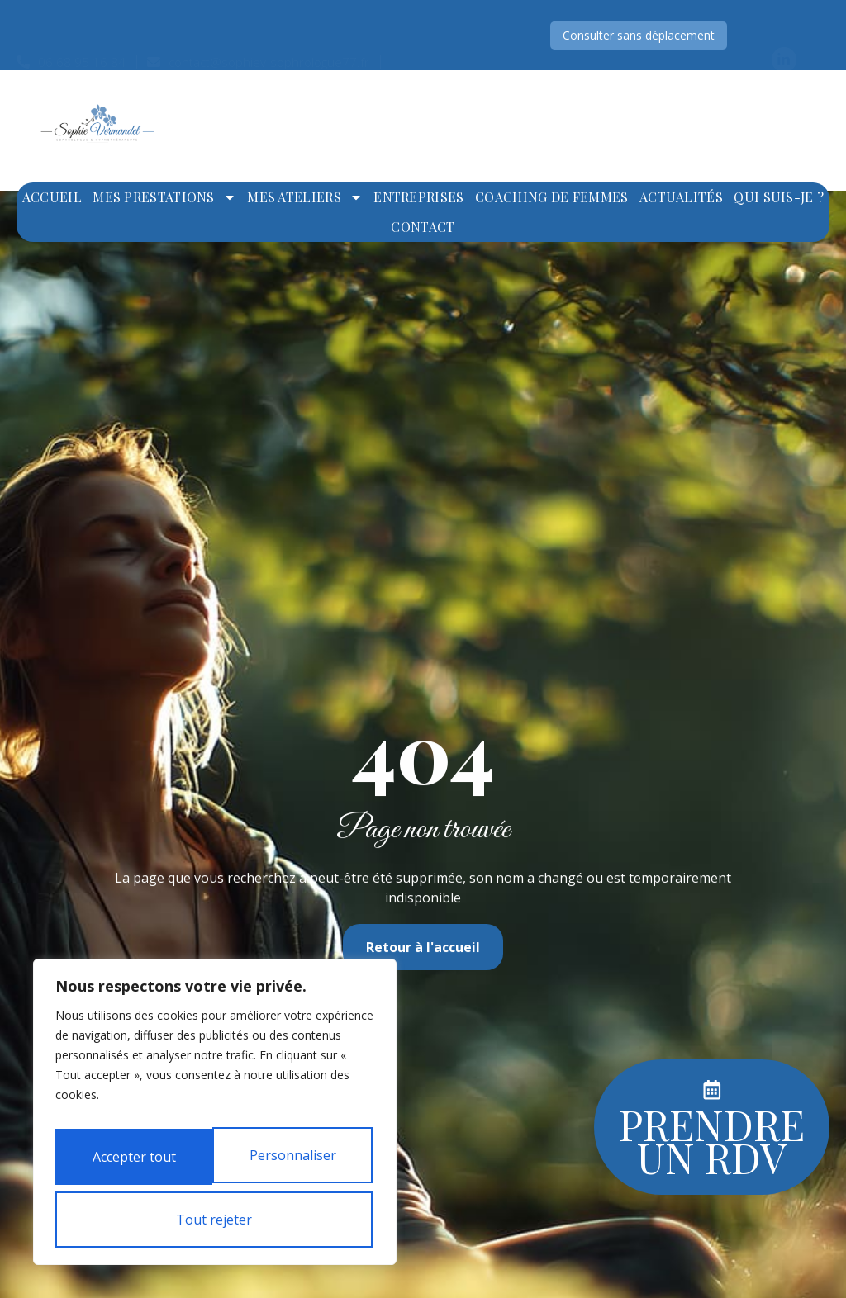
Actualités (681, 197)
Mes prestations (164, 197)
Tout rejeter (294, 1163)
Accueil (52, 197)
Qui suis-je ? (779, 197)
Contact (422, 226)
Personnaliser (134, 1163)
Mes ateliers (305, 197)
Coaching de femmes (551, 197)
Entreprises (418, 197)
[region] (215, 1120)
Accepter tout (215, 1219)
